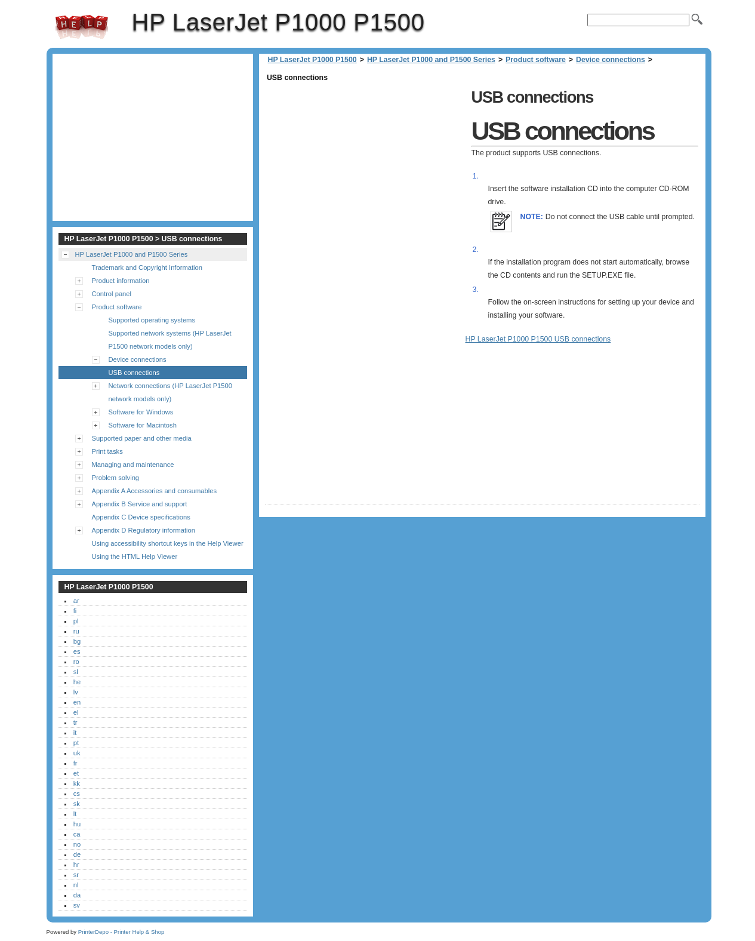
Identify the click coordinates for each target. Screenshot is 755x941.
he (77, 681)
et (76, 773)
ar (76, 600)
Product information (121, 280)
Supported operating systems (152, 320)
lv (75, 692)
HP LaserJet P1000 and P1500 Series (431, 60)
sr (76, 874)
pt (76, 742)
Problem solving (116, 477)
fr (75, 763)
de (77, 854)
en (77, 702)
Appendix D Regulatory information (144, 530)
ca (77, 834)
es (77, 651)
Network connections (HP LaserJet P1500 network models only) (171, 392)
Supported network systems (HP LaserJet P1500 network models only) (170, 340)
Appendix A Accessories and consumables (154, 490)
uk (77, 753)
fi (75, 610)
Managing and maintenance (133, 464)
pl (76, 621)
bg (77, 641)
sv (76, 905)
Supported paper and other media (142, 438)
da (77, 895)
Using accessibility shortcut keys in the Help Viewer (168, 543)
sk (76, 803)
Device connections (610, 60)
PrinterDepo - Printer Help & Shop (121, 931)
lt (75, 813)
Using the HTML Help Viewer (135, 556)
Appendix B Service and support (139, 504)
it (75, 732)
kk (76, 783)
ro (76, 661)
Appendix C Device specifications (141, 517)
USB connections (134, 372)
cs (76, 793)
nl (76, 884)
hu (77, 824)
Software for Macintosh (143, 425)
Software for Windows (141, 412)
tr (75, 722)
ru (76, 631)
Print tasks (107, 451)
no (77, 844)
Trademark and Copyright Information (147, 267)
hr (76, 864)
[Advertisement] (365, 168)
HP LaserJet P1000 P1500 (82, 27)
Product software (536, 60)
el (76, 712)
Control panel (112, 293)
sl (75, 671)
